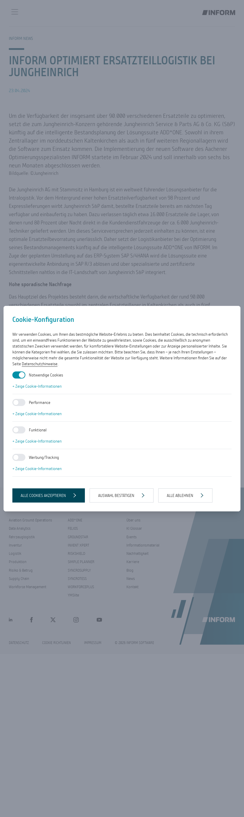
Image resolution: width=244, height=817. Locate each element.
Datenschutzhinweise (39, 363)
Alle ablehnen (180, 495)
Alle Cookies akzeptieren (43, 495)
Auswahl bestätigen (116, 495)
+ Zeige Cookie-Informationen (37, 386)
